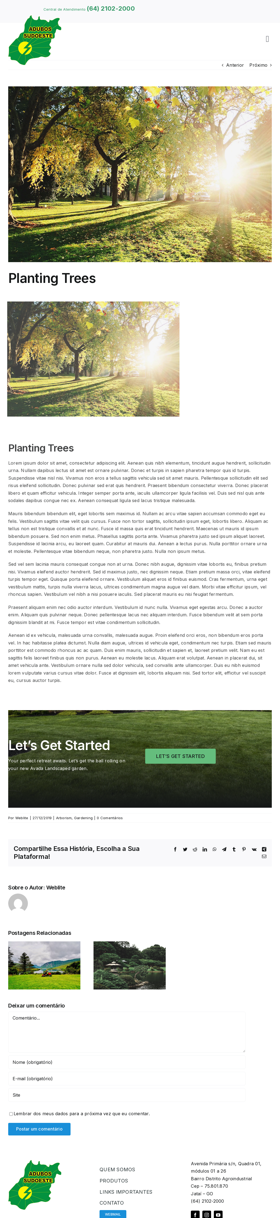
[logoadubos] (34, 17)
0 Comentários (110, 818)
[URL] (127, 1095)
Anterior (235, 65)
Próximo (258, 65)
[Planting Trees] (140, 174)
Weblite (21, 818)
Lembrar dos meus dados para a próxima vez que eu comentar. (82, 1113)
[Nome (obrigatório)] (127, 1062)
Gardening (83, 818)
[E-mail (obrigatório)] (127, 1078)
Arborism (64, 818)
